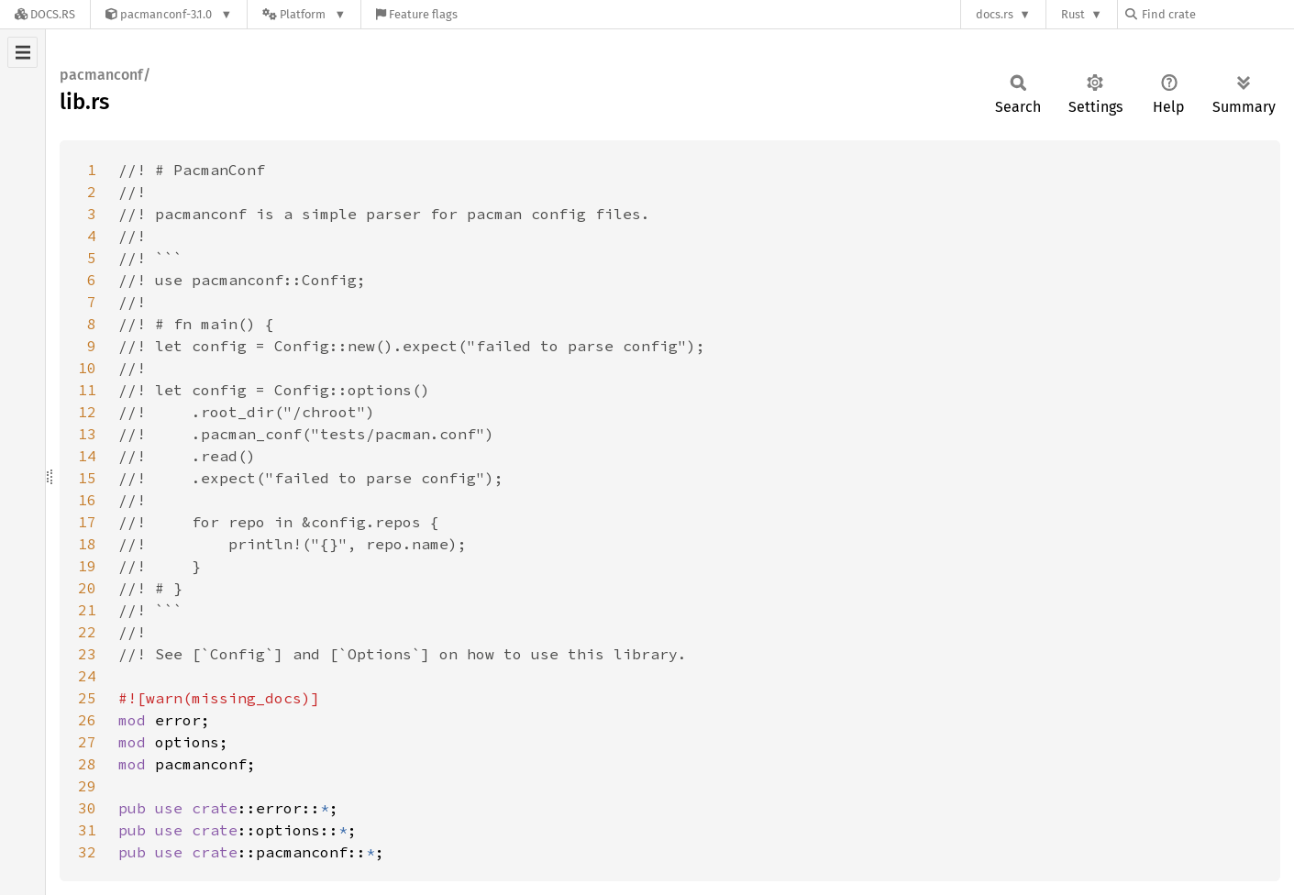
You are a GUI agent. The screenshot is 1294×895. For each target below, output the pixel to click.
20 (87, 588)
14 (87, 456)
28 (87, 764)
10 (87, 368)
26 (87, 720)
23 (87, 654)
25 (87, 698)
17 (87, 522)
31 (87, 830)
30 (87, 808)
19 (87, 566)
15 (87, 478)
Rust (1073, 14)
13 (87, 434)
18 (87, 544)
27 (87, 742)
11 (87, 390)
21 (87, 610)
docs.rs (994, 14)
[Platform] (304, 14)
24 (87, 676)
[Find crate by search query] (1217, 14)
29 (87, 786)
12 (87, 412)
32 (87, 852)
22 (87, 632)
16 (87, 500)
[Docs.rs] (45, 14)
